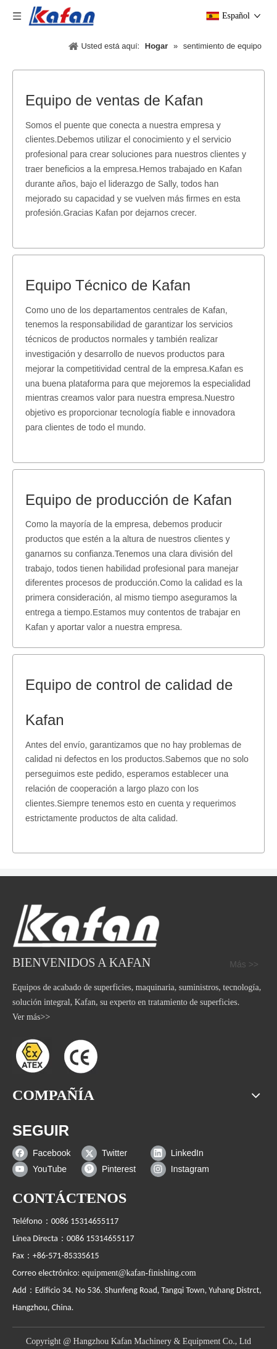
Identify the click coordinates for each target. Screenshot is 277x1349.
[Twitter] (113, 1154)
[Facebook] (44, 1154)
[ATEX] (55, 1055)
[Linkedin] (182, 1154)
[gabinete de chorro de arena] (86, 926)
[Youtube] (44, 1170)
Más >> (243, 964)
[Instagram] (182, 1170)
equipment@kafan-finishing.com (138, 1272)
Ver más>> (31, 1017)
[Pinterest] (113, 1170)
